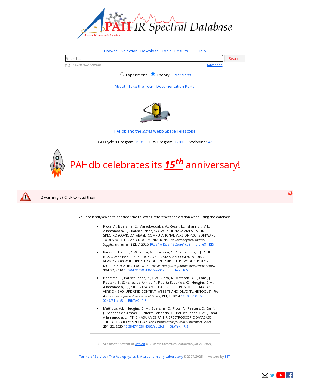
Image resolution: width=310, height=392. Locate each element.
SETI (228, 356)
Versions (183, 75)
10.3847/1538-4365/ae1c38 (169, 244)
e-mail (265, 375)
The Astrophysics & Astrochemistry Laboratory (146, 356)
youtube (280, 375)
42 (210, 142)
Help (202, 51)
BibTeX (200, 244)
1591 (139, 142)
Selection (129, 51)
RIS (211, 244)
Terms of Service (92, 356)
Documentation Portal (175, 86)
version (140, 343)
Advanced (215, 65)
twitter (272, 375)
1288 (178, 142)
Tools (167, 51)
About (120, 86)
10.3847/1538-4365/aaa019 (144, 270)
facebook (289, 375)
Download (149, 51)
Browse (111, 51)
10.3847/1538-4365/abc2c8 (144, 326)
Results (181, 51)
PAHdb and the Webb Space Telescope (155, 131)
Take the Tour (140, 86)
